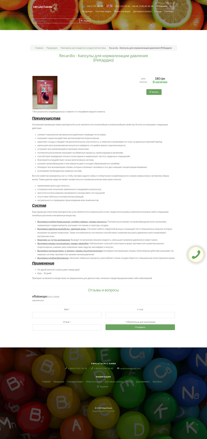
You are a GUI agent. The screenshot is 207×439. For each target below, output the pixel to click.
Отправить (140, 327)
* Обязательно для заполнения (140, 322)
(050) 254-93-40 (122, 6)
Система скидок (103, 11)
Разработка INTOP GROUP (103, 411)
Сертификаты (143, 381)
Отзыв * (67, 322)
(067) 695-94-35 (95, 6)
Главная (46, 381)
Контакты (169, 11)
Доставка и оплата (142, 11)
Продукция (87, 11)
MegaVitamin (42, 7)
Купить (154, 92)
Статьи (157, 11)
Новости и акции (122, 11)
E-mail (140, 309)
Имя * (66, 309)
